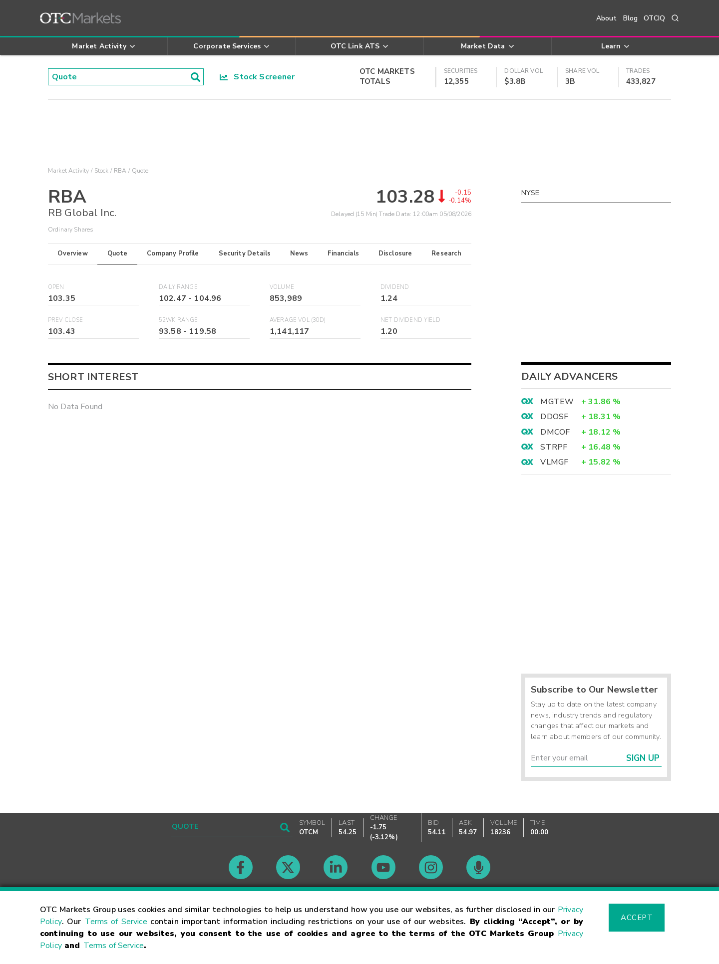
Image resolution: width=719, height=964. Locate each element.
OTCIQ (654, 18)
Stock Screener (257, 76)
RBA (120, 171)
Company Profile (173, 253)
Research (446, 253)
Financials (343, 253)
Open (56, 287)
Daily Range (178, 287)
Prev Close (65, 320)
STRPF (553, 447)
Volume (282, 287)
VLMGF (554, 462)
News (299, 253)
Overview (72, 253)
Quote (117, 253)
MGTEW (557, 401)
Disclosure (395, 253)
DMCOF (555, 432)
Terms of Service (116, 921)
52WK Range (178, 320)
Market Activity (68, 171)
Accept (637, 918)
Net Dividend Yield (410, 320)
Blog (630, 18)
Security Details (245, 253)
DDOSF (554, 416)
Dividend (394, 287)
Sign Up (643, 758)
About (606, 18)
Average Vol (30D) (298, 320)
